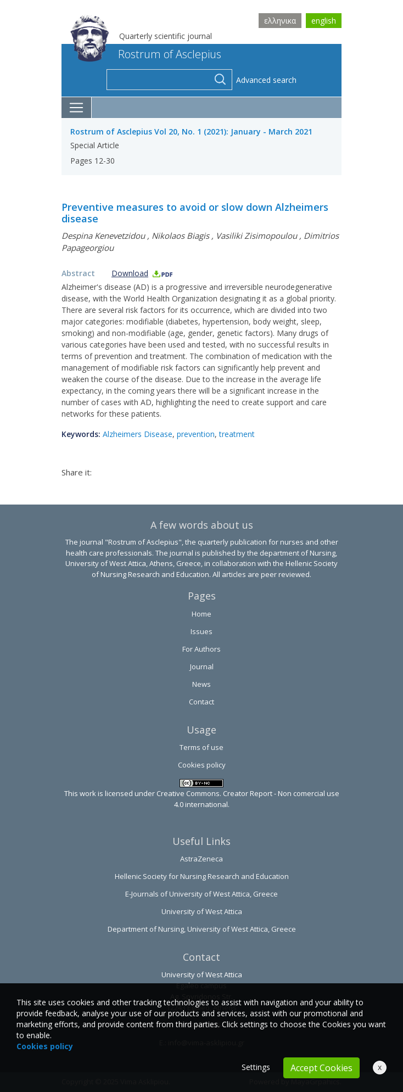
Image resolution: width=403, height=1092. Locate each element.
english (323, 20)
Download (142, 273)
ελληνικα (280, 20)
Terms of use (201, 747)
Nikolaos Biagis (180, 235)
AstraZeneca (201, 859)
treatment (237, 434)
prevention (196, 434)
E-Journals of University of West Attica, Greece (201, 894)
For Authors (201, 649)
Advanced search (266, 80)
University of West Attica (201, 911)
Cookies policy (202, 765)
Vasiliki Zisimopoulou (256, 235)
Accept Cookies (321, 1068)
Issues (201, 631)
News (201, 684)
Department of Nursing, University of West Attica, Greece (202, 929)
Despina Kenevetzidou (103, 235)
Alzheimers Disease (137, 434)
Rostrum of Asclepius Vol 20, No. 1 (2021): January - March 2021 (191, 131)
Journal (202, 666)
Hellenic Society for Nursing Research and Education (202, 876)
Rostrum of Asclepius (145, 54)
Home (201, 614)
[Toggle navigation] (76, 107)
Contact (201, 702)
